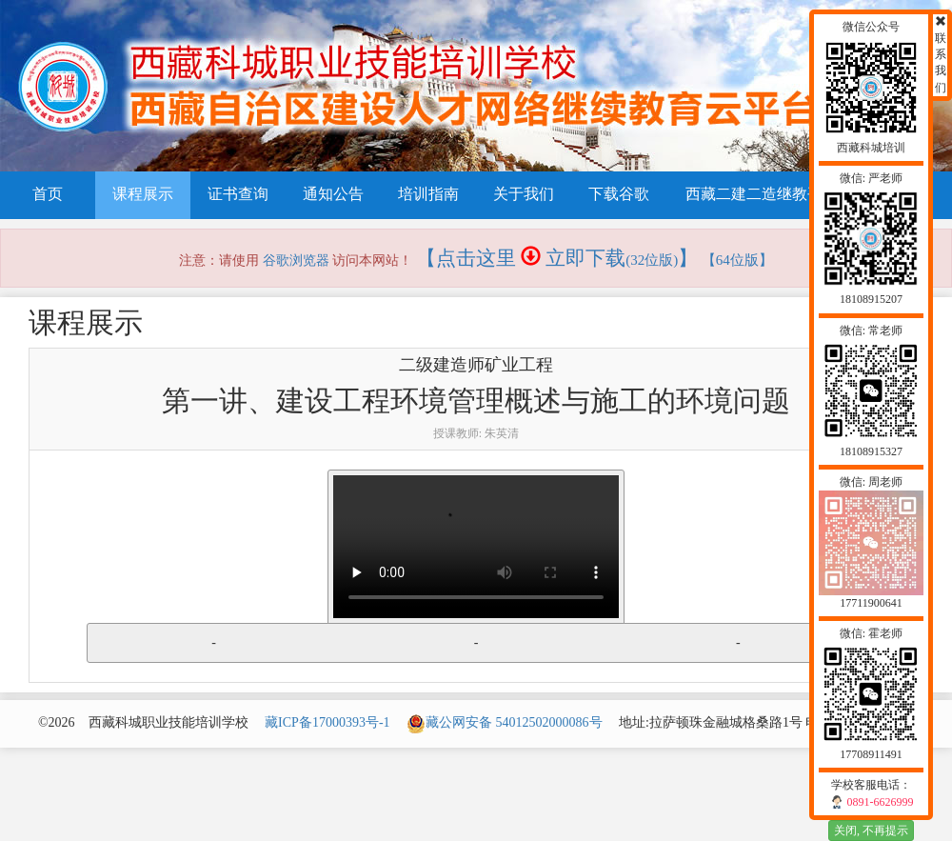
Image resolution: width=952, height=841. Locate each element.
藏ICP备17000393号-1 (327, 722)
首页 (47, 194)
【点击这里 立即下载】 (557, 258)
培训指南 (428, 194)
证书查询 (238, 194)
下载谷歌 (618, 194)
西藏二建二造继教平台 (761, 194)
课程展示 (142, 194)
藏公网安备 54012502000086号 (505, 722)
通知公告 (333, 194)
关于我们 (523, 194)
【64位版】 (737, 260)
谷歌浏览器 (296, 260)
